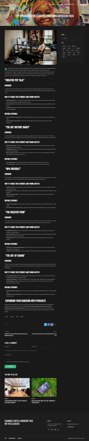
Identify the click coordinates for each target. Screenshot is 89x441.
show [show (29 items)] (78, 52)
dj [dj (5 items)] (73, 48)
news (7, 316)
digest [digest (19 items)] (69, 48)
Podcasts (6, 398)
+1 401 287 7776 (70, 427)
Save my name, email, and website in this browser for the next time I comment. (21, 350)
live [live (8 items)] (63, 50)
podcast (11, 316)
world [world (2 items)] (64, 57)
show (17, 316)
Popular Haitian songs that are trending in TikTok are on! (43, 402)
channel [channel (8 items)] (64, 48)
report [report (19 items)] (69, 52)
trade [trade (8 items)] (69, 54)
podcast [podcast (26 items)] (77, 50)
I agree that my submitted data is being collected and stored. (18, 361)
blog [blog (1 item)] (69, 46)
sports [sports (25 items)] (64, 54)
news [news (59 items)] (72, 50)
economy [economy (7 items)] (78, 48)
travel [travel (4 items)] (74, 54)
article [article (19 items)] (64, 46)
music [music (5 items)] (68, 50)
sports (22, 316)
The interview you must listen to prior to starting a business (16, 402)
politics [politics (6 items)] (64, 52)
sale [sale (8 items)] (74, 52)
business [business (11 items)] (73, 46)
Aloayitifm (70, 438)
